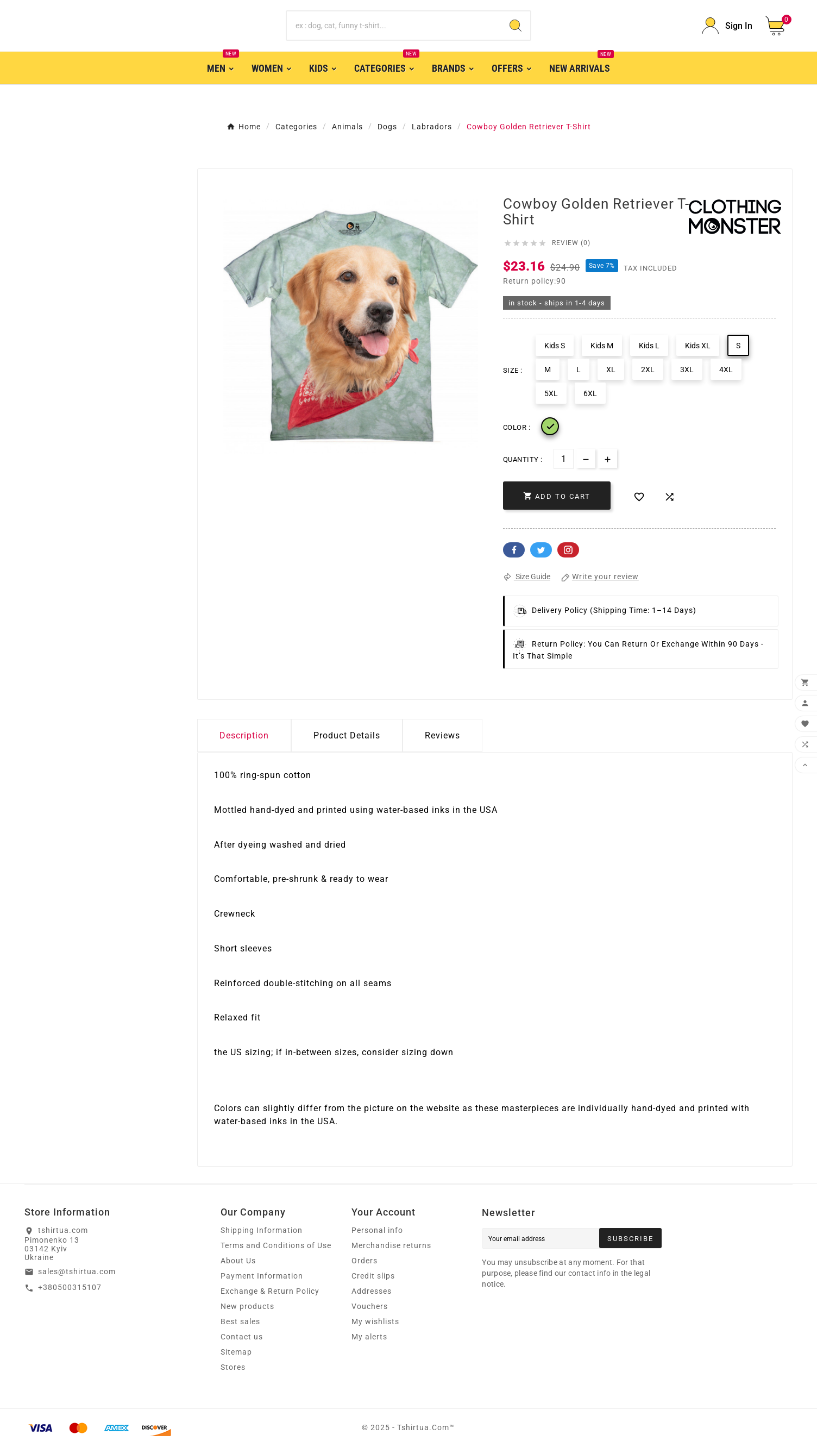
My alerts (369, 1336)
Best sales (240, 1321)
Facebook (514, 549)
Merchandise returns (391, 1245)
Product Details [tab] (346, 735)
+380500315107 (70, 1287)
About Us (238, 1260)
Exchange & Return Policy (270, 1291)
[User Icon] (727, 25)
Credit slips (373, 1275)
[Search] (393, 25)
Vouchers (369, 1306)
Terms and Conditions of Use (276, 1245)
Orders (364, 1260)
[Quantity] (564, 459)
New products (247, 1306)
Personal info (377, 1230)
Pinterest (568, 549)
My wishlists (375, 1321)
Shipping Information (262, 1230)
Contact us (242, 1336)
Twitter (541, 549)
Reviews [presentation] (442, 735)
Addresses (371, 1291)
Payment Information (262, 1275)
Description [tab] (244, 735)
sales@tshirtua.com (77, 1271)
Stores (233, 1367)
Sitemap (236, 1352)
